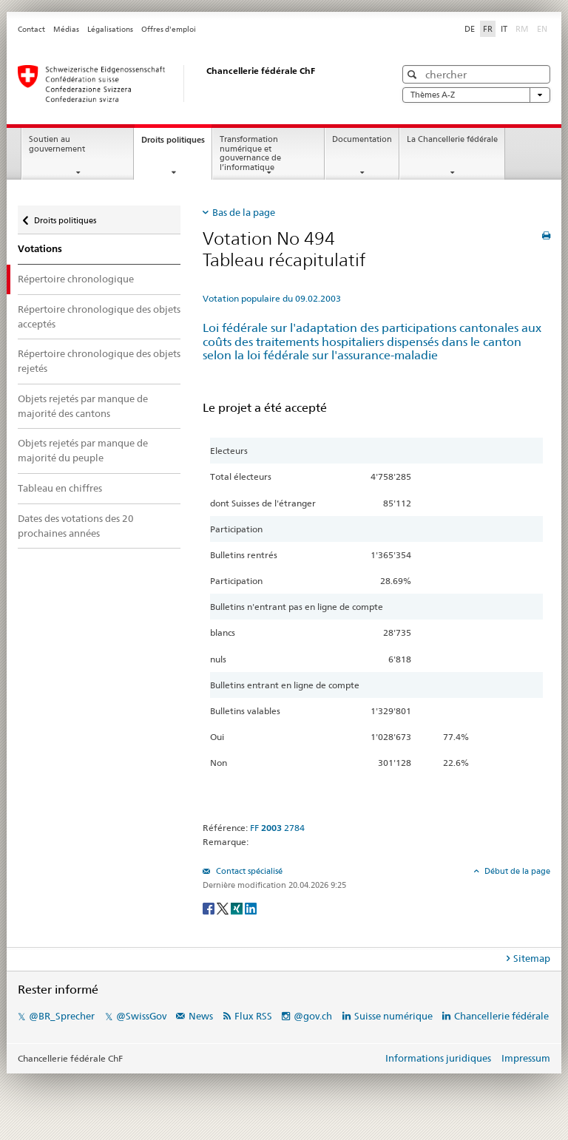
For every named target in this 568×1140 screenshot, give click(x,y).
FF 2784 (277, 827)
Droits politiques (176, 144)
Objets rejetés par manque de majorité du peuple (83, 450)
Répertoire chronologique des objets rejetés (99, 360)
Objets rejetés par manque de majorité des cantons (83, 406)
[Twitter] (224, 907)
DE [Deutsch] (469, 29)
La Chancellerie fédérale (452, 139)
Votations (40, 248)
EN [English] (542, 29)
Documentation (362, 139)
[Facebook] (210, 907)
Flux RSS (253, 1016)
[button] (414, 74)
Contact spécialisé (248, 871)
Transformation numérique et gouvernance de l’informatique (250, 153)
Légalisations (110, 29)
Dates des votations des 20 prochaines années (76, 525)
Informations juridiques (438, 1058)
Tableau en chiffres (60, 488)
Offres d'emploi (168, 29)
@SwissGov (141, 1016)
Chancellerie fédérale (501, 1016)
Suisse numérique (394, 1016)
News (201, 1016)
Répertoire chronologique (76, 279)
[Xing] (238, 907)
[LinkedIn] (251, 907)
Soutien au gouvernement (57, 144)
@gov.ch (313, 1016)
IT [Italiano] (504, 29)
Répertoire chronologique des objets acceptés (99, 316)
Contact (31, 29)
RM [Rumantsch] (522, 29)
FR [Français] (488, 29)
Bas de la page (243, 212)
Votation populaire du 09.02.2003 (272, 298)
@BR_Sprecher (62, 1016)
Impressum (525, 1058)
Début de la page (516, 871)
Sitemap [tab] (531, 958)
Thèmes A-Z (476, 95)
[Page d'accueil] (191, 83)
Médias (66, 29)
